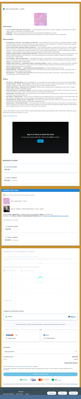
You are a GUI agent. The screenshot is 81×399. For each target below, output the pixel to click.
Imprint (27, 394)
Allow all (73, 393)
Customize (51, 393)
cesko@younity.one (12, 116)
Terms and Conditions (8, 394)
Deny (62, 393)
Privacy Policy (19, 394)
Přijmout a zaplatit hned (40, 374)
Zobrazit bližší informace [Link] (71, 362)
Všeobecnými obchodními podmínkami (23, 366)
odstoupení (6, 369)
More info (20, 391)
